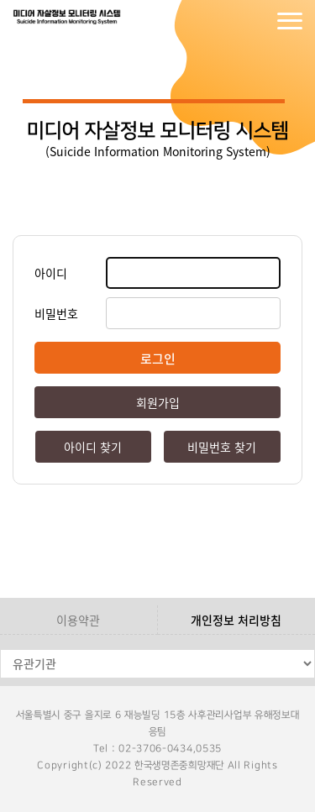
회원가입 (256, 21)
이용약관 (78, 619)
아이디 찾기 (93, 446)
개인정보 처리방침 (236, 619)
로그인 (222, 21)
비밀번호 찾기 (221, 446)
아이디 (50, 273)
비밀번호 (56, 313)
